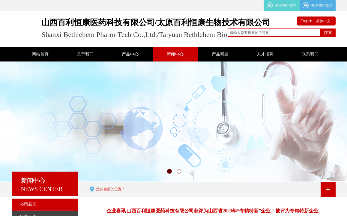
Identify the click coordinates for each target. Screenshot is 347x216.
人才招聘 (265, 54)
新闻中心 (175, 54)
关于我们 (85, 54)
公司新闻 (28, 204)
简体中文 (323, 21)
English (306, 21)
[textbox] (274, 32)
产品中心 (130, 54)
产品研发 (220, 54)
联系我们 (310, 54)
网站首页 (40, 54)
